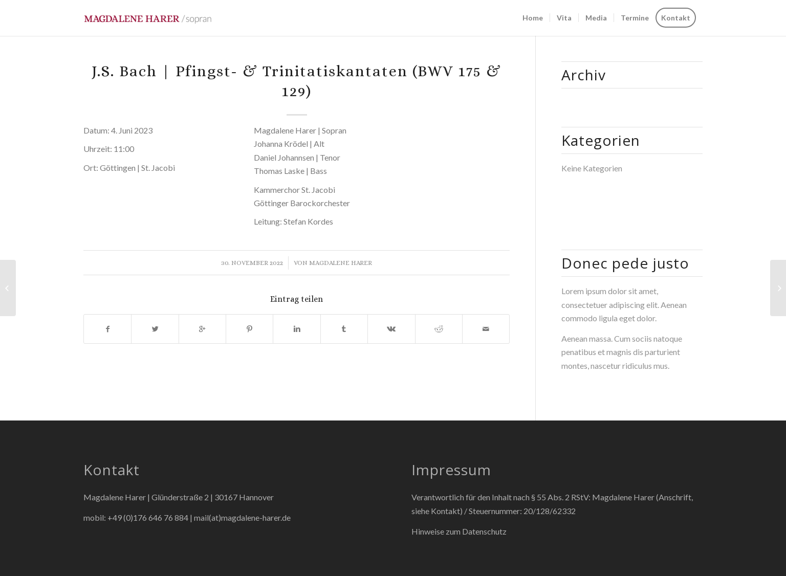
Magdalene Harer (340, 263)
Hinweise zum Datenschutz (459, 531)
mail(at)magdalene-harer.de (242, 517)
